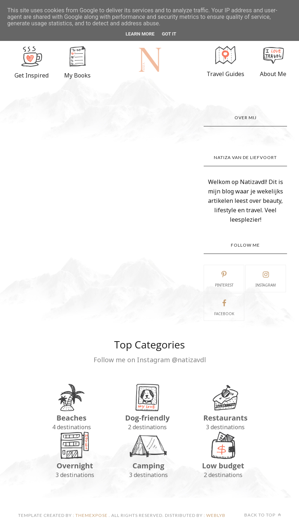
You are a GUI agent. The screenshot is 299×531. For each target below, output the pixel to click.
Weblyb (215, 515)
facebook (224, 306)
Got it (169, 34)
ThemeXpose (91, 515)
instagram (266, 278)
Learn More (140, 34)
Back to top (262, 515)
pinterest (224, 278)
